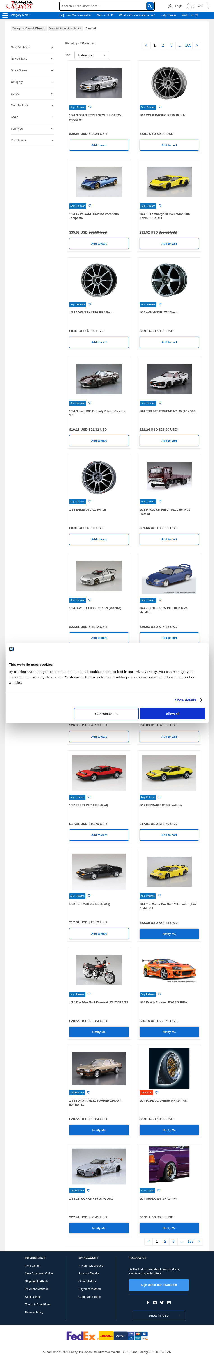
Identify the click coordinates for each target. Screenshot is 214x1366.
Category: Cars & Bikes (29, 28)
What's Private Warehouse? (137, 15)
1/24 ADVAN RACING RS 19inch (91, 312)
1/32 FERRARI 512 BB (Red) (88, 805)
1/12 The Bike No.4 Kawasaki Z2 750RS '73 (98, 1002)
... (179, 45)
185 (188, 45)
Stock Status (33, 1296)
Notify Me (169, 934)
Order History (87, 1281)
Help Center (168, 15)
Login (178, 6)
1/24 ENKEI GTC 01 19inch (87, 509)
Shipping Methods (36, 1281)
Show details (185, 700)
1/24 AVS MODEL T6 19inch (158, 312)
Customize (106, 714)
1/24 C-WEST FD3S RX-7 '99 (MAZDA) (95, 608)
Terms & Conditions (38, 1304)
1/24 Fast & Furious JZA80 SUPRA (163, 1002)
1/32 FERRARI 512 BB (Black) (89, 904)
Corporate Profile (89, 1296)
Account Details (88, 1273)
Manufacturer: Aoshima (65, 28)
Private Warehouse (90, 1265)
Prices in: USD (159, 1315)
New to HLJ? (105, 15)
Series (15, 93)
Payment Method (89, 1289)
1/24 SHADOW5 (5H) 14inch (159, 1198)
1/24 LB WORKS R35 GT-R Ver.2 (91, 1198)
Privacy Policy (34, 1312)
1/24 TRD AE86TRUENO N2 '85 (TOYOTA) (168, 411)
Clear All (90, 28)
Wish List (190, 15)
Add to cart (99, 145)
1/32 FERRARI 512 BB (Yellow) (161, 805)
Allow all (173, 714)
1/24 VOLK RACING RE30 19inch (162, 115)
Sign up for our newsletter (159, 1285)
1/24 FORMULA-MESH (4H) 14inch (163, 1100)
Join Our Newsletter (78, 15)
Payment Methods (37, 1289)
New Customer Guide (39, 1273)
